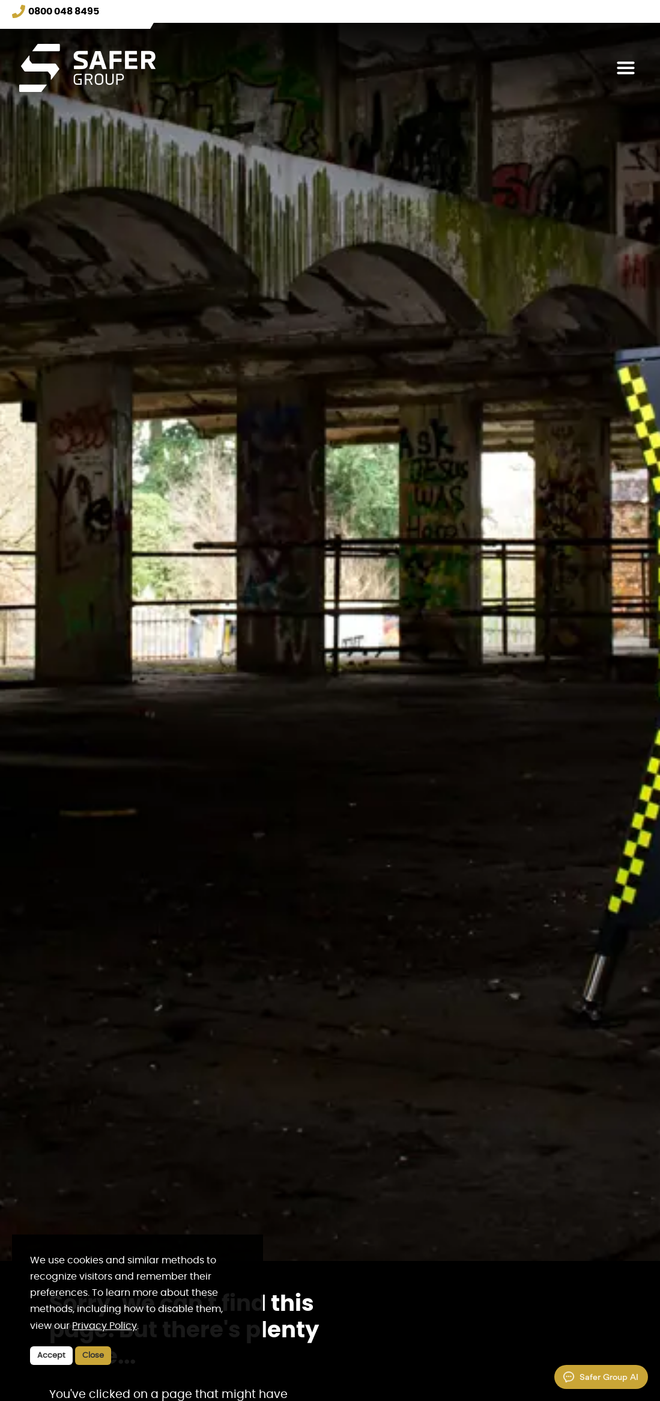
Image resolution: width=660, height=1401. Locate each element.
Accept (51, 1356)
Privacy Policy (104, 1326)
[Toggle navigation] (626, 68)
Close (93, 1356)
